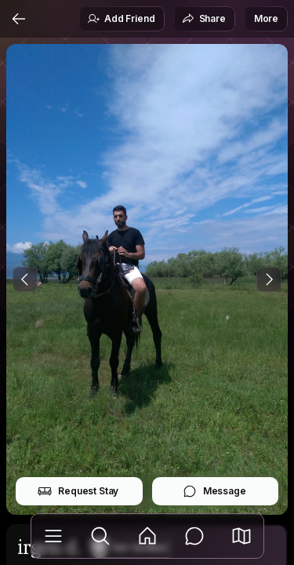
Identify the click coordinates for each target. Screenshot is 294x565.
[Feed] (147, 536)
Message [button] (214, 491)
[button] (241, 536)
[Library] (53, 536)
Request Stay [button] (78, 491)
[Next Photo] (268, 279)
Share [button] (204, 19)
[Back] (18, 18)
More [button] (266, 18)
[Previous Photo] (25, 279)
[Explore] (100, 536)
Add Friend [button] (120, 19)
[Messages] (194, 536)
